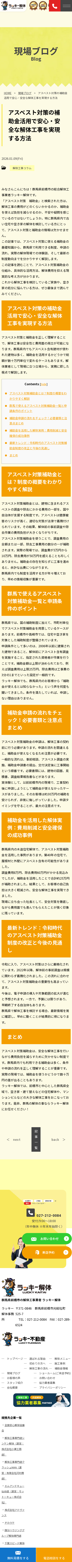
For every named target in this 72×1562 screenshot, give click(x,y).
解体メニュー (63, 1358)
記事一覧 (36, 1139)
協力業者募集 (47, 1383)
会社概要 (12, 1387)
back (55, 1139)
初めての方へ (37, 1363)
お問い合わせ (49, 1238)
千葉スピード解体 (15, 1543)
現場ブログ (13, 1373)
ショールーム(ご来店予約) (55, 1373)
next (17, 1139)
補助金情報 (61, 1368)
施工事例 (60, 1363)
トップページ (15, 1358)
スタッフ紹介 (15, 1383)
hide (43, 384)
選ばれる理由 (37, 1358)
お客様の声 (13, 1378)
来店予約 (48, 1252)
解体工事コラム (22, 168)
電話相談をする (54, 1558)
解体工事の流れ (38, 1368)
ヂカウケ (10, 1522)
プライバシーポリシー (52, 1387)
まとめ (13, 455)
